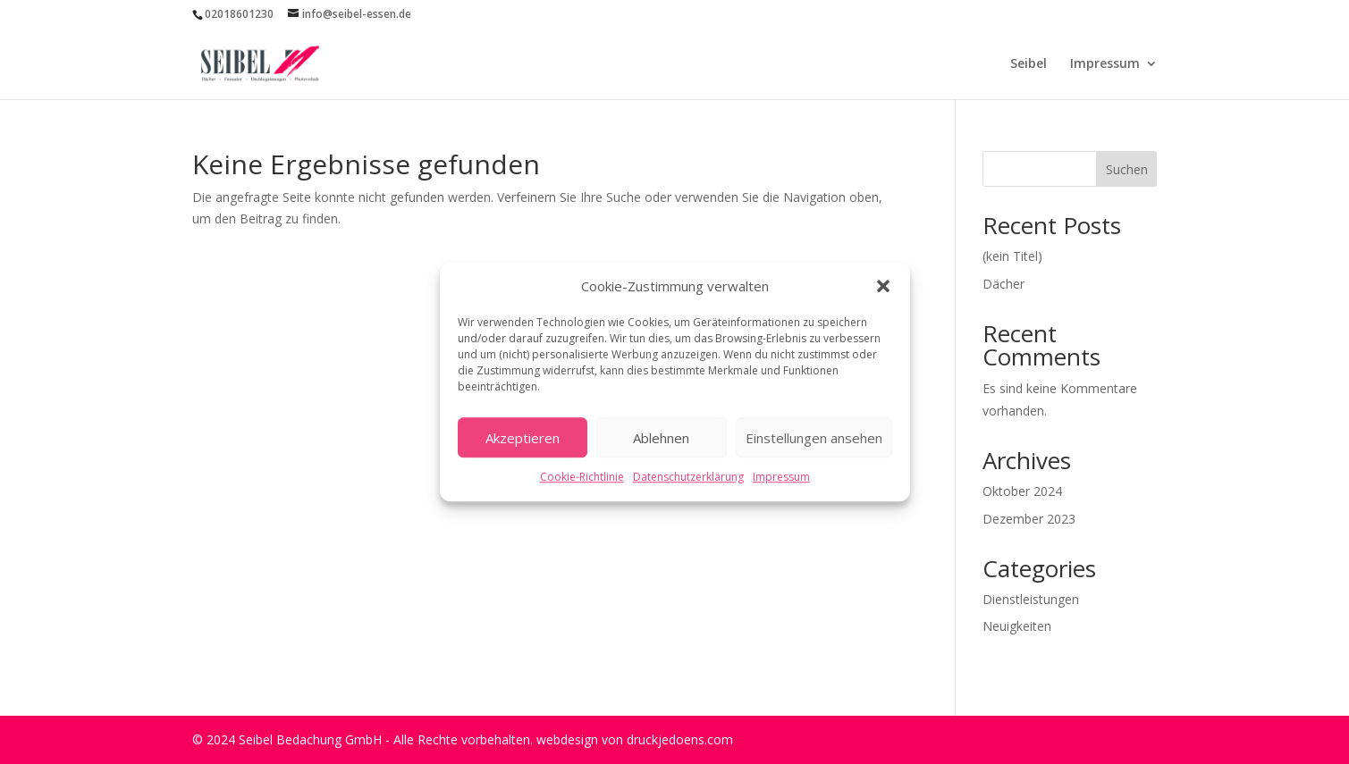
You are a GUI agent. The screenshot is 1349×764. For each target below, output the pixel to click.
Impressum (781, 477)
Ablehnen (661, 438)
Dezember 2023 (1028, 518)
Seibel (1028, 64)
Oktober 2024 (1022, 491)
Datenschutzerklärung (688, 477)
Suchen (1127, 169)
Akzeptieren (522, 438)
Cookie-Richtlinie (582, 477)
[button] (883, 287)
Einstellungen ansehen (814, 438)
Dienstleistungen (1030, 599)
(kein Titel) (1012, 256)
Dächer (1003, 283)
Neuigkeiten (1016, 625)
